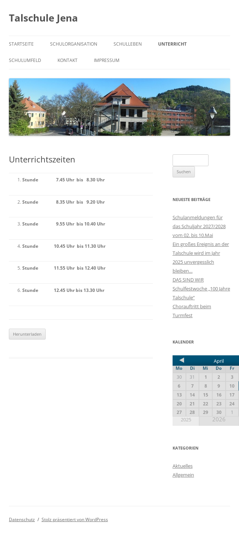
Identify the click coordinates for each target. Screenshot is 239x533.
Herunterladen (27, 334)
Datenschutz (22, 519)
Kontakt (68, 60)
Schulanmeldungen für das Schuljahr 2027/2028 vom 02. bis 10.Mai (199, 226)
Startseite (21, 44)
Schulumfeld (25, 60)
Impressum (107, 60)
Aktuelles (183, 466)
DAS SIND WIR (188, 279)
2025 (186, 420)
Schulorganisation (73, 44)
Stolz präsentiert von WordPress (75, 519)
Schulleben (128, 44)
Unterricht (172, 44)
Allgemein (183, 474)
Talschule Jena (43, 17)
